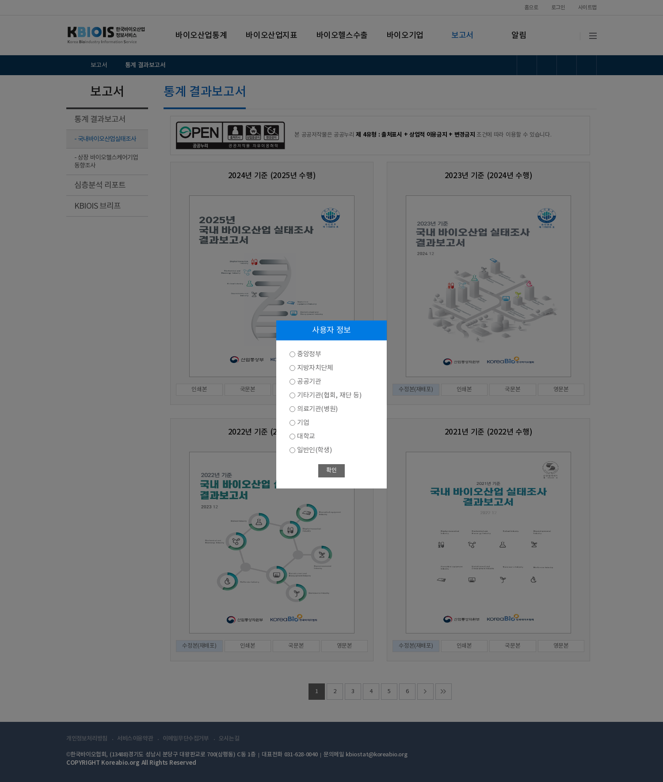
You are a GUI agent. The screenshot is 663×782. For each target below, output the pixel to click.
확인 (331, 470)
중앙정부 (309, 354)
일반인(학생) (314, 450)
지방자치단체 (315, 368)
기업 (303, 423)
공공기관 (309, 381)
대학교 (306, 436)
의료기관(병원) (317, 409)
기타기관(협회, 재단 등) (329, 395)
